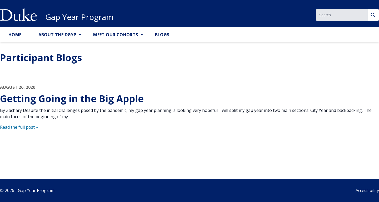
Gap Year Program (79, 17)
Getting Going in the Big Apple (72, 98)
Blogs (162, 35)
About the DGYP (57, 35)
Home (15, 35)
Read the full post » (19, 127)
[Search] (373, 15)
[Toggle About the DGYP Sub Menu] (80, 35)
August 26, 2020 (17, 87)
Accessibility (367, 190)
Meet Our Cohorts (115, 35)
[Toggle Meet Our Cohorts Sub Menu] (142, 35)
